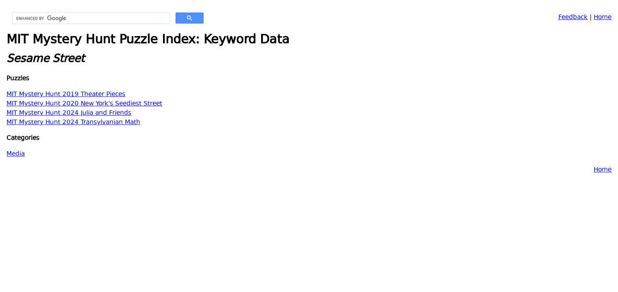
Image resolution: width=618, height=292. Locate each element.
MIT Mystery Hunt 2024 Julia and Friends (68, 113)
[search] (90, 18)
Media (15, 154)
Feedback (573, 17)
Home (603, 17)
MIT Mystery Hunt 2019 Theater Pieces (65, 94)
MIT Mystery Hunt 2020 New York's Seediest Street (84, 104)
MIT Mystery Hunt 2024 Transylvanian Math (73, 122)
